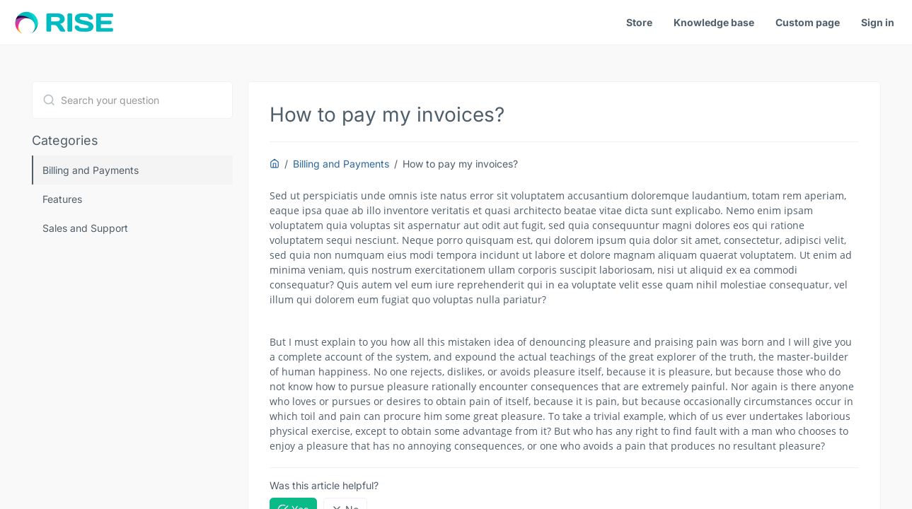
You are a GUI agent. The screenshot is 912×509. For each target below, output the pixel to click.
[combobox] (132, 100)
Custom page (807, 22)
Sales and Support (85, 228)
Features (62, 199)
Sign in (877, 22)
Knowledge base (714, 22)
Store (639, 22)
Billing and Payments (90, 170)
